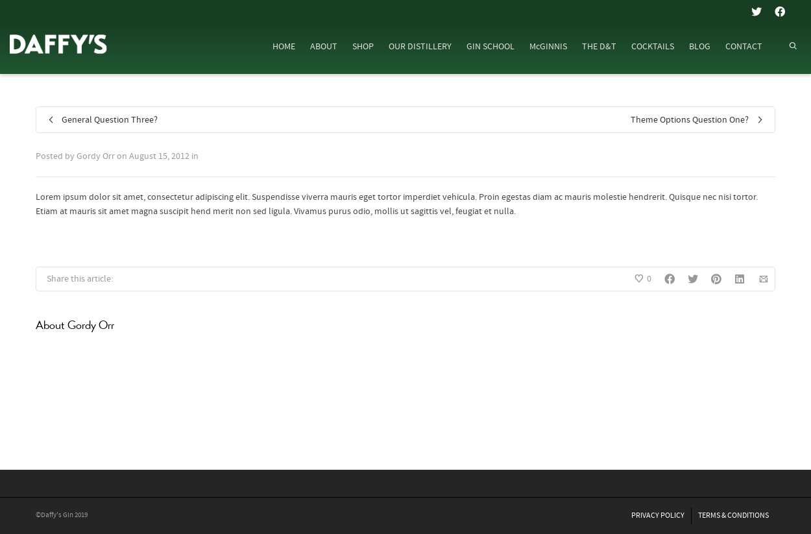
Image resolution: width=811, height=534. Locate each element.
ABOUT (323, 47)
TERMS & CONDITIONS (733, 515)
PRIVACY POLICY (657, 515)
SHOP (363, 47)
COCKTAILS (652, 47)
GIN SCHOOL (490, 47)
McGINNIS (548, 47)
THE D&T (599, 47)
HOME (283, 47)
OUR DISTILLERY (420, 47)
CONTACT (743, 47)
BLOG (699, 47)
